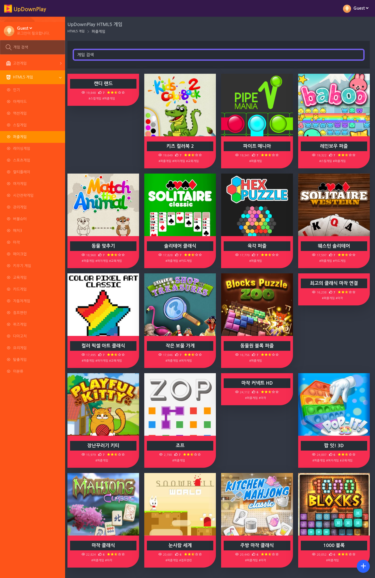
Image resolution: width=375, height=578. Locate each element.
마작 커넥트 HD (258, 383)
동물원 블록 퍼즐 (258, 345)
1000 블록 (334, 545)
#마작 (339, 298)
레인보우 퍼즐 (334, 146)
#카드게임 (187, 260)
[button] (33, 30)
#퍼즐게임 (111, 98)
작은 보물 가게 (182, 345)
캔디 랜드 (105, 83)
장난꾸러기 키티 (106, 445)
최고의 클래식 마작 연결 (334, 283)
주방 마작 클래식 (258, 545)
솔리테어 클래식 (182, 246)
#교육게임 (194, 161)
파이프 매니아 (258, 146)
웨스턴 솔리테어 (334, 246)
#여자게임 (180, 161)
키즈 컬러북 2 (182, 146)
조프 (182, 445)
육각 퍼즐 (258, 246)
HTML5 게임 (79, 31)
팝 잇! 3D (334, 445)
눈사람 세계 (182, 545)
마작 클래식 (105, 545)
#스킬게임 (97, 98)
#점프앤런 (187, 560)
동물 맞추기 (105, 246)
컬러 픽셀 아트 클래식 (106, 345)
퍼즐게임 (101, 31)
